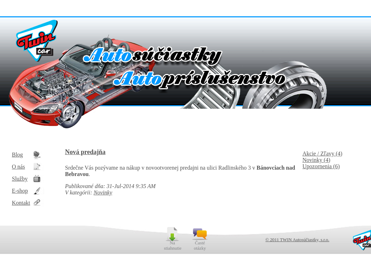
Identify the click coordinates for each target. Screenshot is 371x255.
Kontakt (21, 203)
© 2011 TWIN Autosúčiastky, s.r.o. (297, 239)
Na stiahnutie (172, 245)
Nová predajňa (85, 151)
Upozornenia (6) (321, 166)
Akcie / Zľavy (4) (323, 154)
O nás (18, 167)
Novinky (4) (317, 160)
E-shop (20, 191)
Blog (17, 155)
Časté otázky (200, 245)
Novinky (103, 192)
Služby (20, 179)
